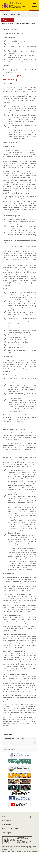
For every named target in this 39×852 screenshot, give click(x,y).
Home (6, 14)
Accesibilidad (7, 820)
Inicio (4, 816)
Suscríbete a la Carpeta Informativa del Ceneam (16, 743)
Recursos (21, 14)
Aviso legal (6, 832)
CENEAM (13, 14)
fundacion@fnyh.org (17, 76)
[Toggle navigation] (34, 4)
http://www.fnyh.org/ (10, 80)
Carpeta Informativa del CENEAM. (14, 738)
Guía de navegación (10, 828)
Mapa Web (6, 824)
